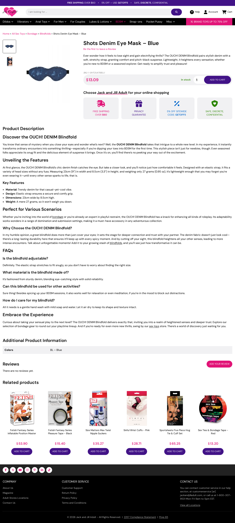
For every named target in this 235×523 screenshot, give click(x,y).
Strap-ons (136, 21)
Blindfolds (45, 33)
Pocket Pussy (154, 21)
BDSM (121, 21)
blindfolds (116, 243)
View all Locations (190, 505)
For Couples (77, 21)
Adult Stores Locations (15, 497)
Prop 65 (163, 517)
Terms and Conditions (74, 502)
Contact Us (9, 502)
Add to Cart (21, 451)
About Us (8, 487)
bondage (57, 217)
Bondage (32, 33)
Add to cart (217, 79)
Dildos (8, 21)
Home (6, 33)
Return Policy (69, 492)
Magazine (8, 492)
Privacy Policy (69, 497)
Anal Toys (42, 21)
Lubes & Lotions (100, 21)
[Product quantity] (202, 80)
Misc (170, 21)
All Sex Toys (18, 33)
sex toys (154, 326)
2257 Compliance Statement (140, 517)
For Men (60, 21)
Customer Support (72, 487)
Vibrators (24, 21)
